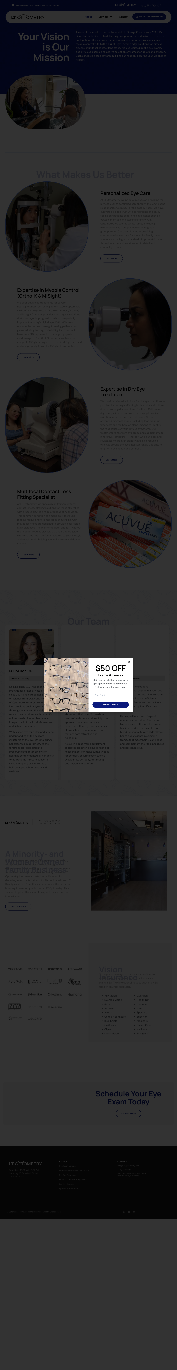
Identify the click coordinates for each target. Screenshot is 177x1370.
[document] (88, 685)
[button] (129, 662)
